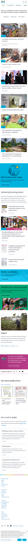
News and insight (4, 478)
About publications (5, 502)
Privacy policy (4, 505)
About (2, 511)
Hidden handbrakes (5, 496)
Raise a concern (4, 514)
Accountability (4, 516)
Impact (2, 495)
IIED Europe (3, 508)
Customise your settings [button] (6, 539)
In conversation (4, 484)
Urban (3, 5)
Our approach (4, 489)
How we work (13, 16)
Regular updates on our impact (9, 346)
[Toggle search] (23, 2)
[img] (26, 398)
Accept (24, 539)
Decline (19, 539)
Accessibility (3, 503)
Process (2, 494)
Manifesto (3, 491)
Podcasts (3, 485)
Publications (3, 500)
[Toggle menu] (26, 2)
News (2, 481)
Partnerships (4, 492)
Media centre (4, 506)
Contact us (3, 513)
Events (2, 483)
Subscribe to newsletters (18, 525)
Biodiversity (18, 5)
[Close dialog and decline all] (27, 530)
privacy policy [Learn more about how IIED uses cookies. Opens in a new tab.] (12, 536)
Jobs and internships (5, 519)
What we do (6, 16)
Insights (2, 480)
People (2, 517)
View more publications (6, 384)
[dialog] (14, 536)
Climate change (10, 5)
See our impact (21, 16)
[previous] (1, 398)
